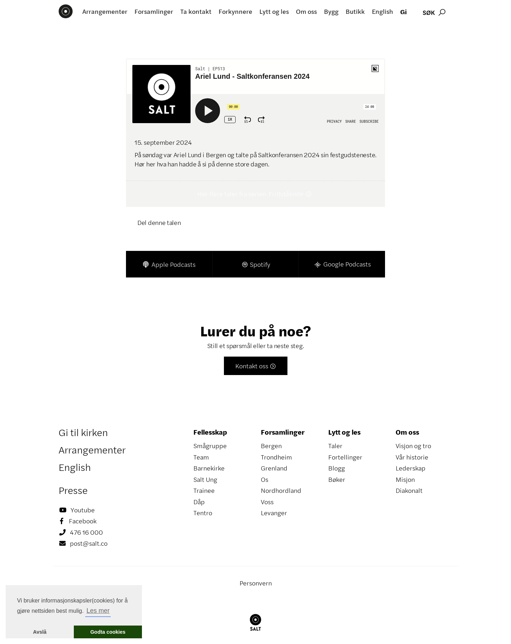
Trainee (204, 490)
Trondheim (276, 457)
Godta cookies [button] (107, 632)
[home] (66, 11)
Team (201, 457)
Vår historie (412, 457)
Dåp (199, 501)
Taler (335, 445)
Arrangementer (104, 11)
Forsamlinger (153, 11)
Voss (267, 501)
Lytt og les (274, 11)
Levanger (274, 512)
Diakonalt (409, 490)
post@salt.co (83, 543)
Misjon (405, 479)
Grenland (274, 468)
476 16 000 (81, 532)
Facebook (78, 521)
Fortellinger (345, 457)
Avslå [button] (39, 632)
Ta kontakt (195, 11)
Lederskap (410, 468)
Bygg (331, 11)
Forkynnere (235, 11)
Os (264, 479)
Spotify (255, 264)
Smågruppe (210, 445)
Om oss (306, 11)
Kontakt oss (255, 366)
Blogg (336, 468)
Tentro (202, 512)
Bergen (271, 445)
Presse (73, 490)
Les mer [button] (98, 610)
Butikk (355, 11)
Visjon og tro (413, 445)
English (382, 11)
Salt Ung (205, 479)
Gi (403, 11)
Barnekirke (209, 468)
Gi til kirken (83, 432)
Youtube (77, 510)
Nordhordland (281, 490)
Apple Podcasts (169, 264)
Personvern (256, 583)
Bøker (336, 479)
